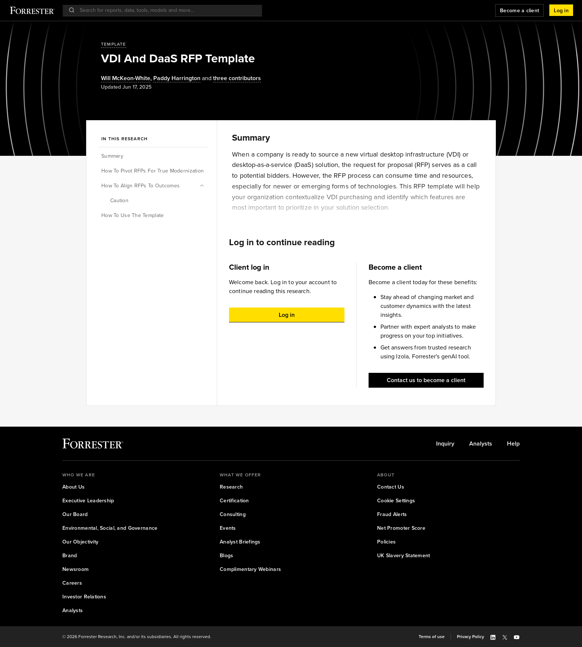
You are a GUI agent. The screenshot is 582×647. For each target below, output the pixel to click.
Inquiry (445, 443)
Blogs (226, 555)
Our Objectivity (80, 542)
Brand (69, 555)
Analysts (480, 443)
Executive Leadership (88, 501)
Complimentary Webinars (250, 569)
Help (513, 443)
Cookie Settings (396, 501)
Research (231, 487)
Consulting (233, 514)
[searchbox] (166, 10)
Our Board (75, 514)
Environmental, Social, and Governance (109, 528)
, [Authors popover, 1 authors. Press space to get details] (127, 78)
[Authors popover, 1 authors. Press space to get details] (176, 78)
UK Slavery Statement (403, 555)
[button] (561, 10)
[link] (445, 443)
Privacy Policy (470, 636)
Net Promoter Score (401, 528)
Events (228, 528)
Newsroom (75, 569)
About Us (73, 487)
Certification (234, 501)
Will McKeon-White (125, 78)
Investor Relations (84, 597)
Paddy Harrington (176, 78)
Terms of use (432, 636)
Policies (386, 542)
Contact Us (390, 487)
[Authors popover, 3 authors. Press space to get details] (230, 78)
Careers (72, 583)
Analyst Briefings (240, 542)
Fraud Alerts (392, 514)
